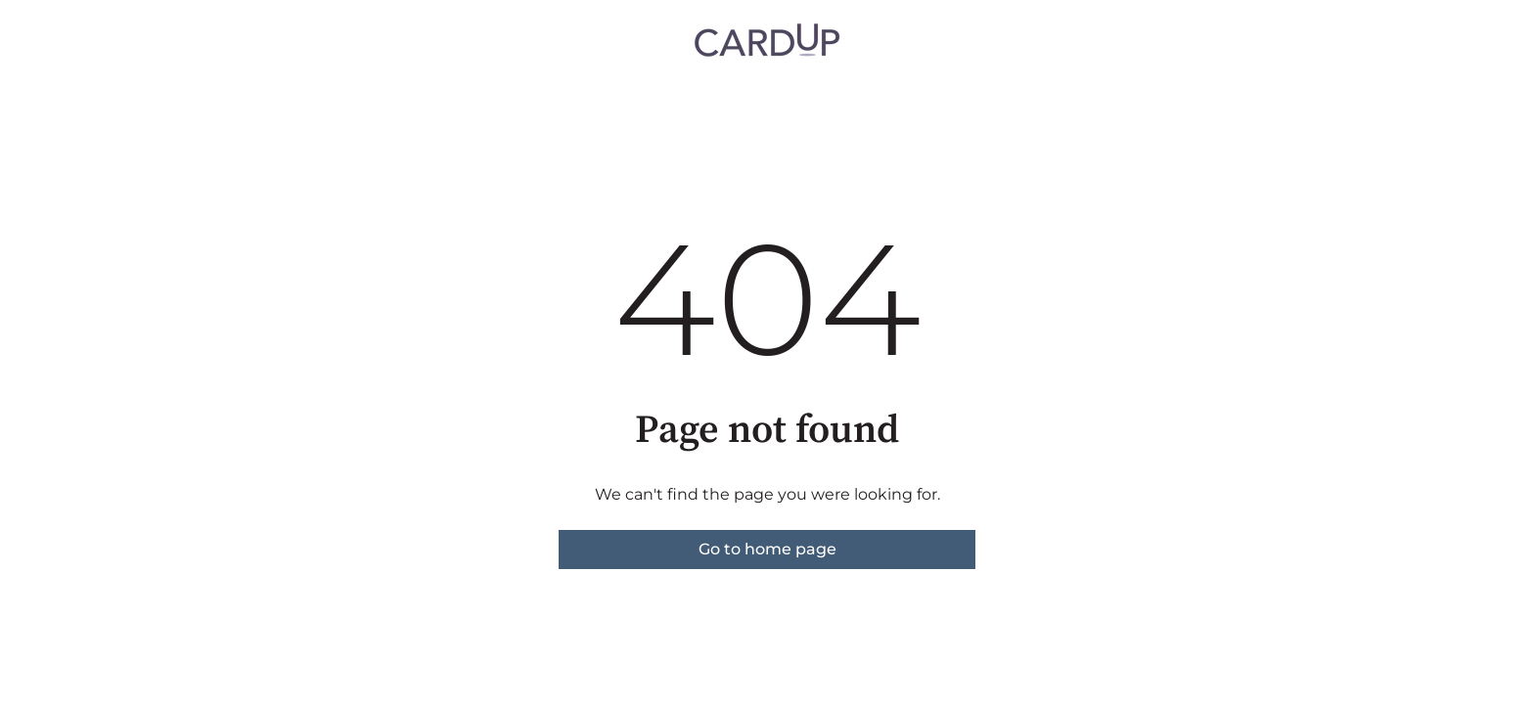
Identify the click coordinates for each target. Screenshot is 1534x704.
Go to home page (767, 549)
